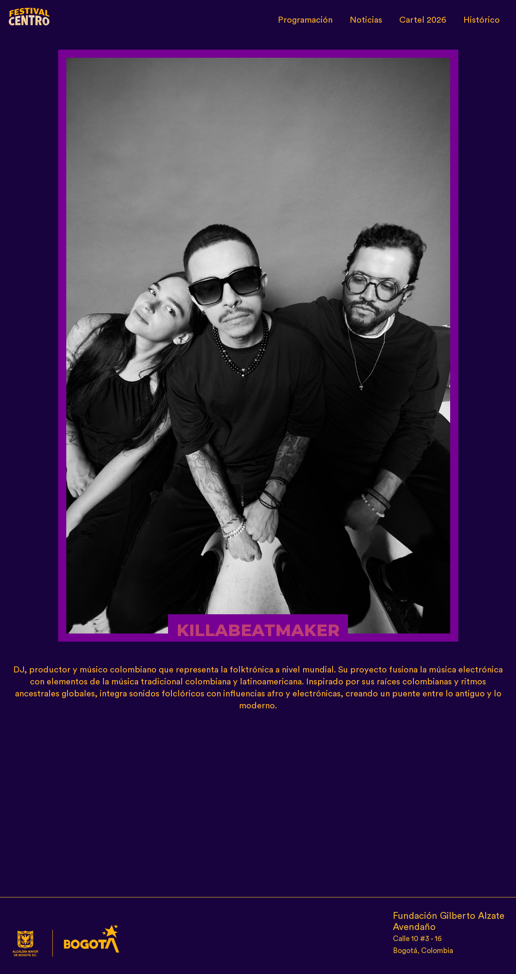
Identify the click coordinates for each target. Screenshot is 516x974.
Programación (305, 20)
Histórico (481, 20)
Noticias (366, 20)
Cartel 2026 (422, 20)
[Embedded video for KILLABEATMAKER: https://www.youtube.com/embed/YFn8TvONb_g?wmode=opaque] (258, 800)
